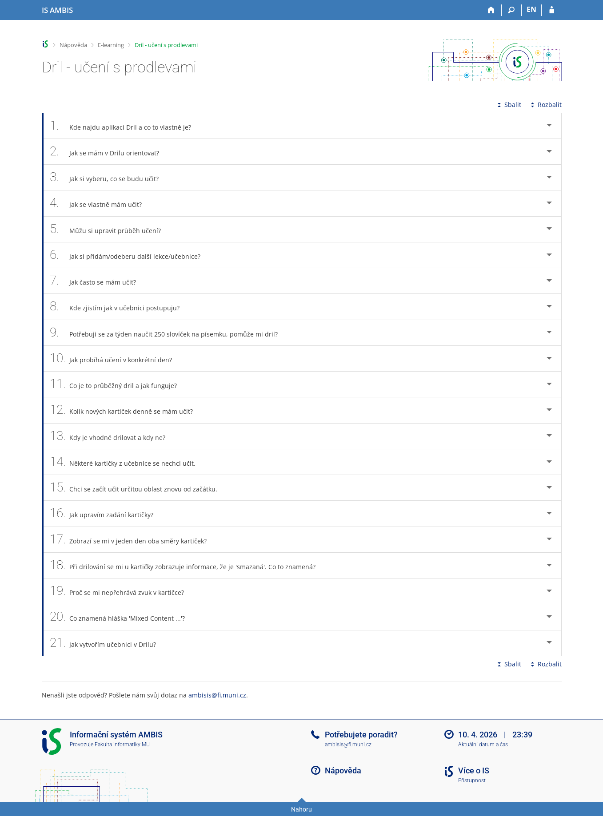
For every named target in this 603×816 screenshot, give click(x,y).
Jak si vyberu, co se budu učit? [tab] (109, 177)
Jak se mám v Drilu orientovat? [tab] (109, 151)
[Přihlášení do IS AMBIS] (552, 10)
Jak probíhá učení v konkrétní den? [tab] (116, 358)
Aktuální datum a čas (483, 744)
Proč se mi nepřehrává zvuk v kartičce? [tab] (122, 591)
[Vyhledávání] (512, 10)
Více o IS (473, 770)
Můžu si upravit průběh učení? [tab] (110, 229)
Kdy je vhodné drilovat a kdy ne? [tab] (113, 436)
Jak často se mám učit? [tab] (98, 281)
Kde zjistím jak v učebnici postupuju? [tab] (120, 306)
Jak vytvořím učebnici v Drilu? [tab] (108, 643)
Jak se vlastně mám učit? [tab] (101, 203)
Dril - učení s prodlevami (166, 45)
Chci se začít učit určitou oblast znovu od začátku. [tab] (139, 487)
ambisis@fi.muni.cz (217, 695)
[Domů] (492, 10)
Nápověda (73, 45)
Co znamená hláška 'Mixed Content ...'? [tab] (122, 617)
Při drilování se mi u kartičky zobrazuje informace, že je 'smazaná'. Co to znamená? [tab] (188, 565)
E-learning (111, 45)
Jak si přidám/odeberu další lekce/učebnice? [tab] (130, 255)
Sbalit (508, 104)
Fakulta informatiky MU (122, 744)
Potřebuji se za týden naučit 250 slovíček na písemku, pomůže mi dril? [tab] (169, 333)
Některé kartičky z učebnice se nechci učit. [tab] (128, 462)
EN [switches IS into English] (531, 9)
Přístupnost (472, 780)
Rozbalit (545, 104)
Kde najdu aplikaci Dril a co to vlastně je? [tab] (125, 126)
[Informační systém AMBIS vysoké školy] (57, 10)
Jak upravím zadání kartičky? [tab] (107, 513)
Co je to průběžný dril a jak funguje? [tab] (118, 384)
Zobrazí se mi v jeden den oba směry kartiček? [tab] (133, 539)
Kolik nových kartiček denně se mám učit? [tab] (126, 410)
